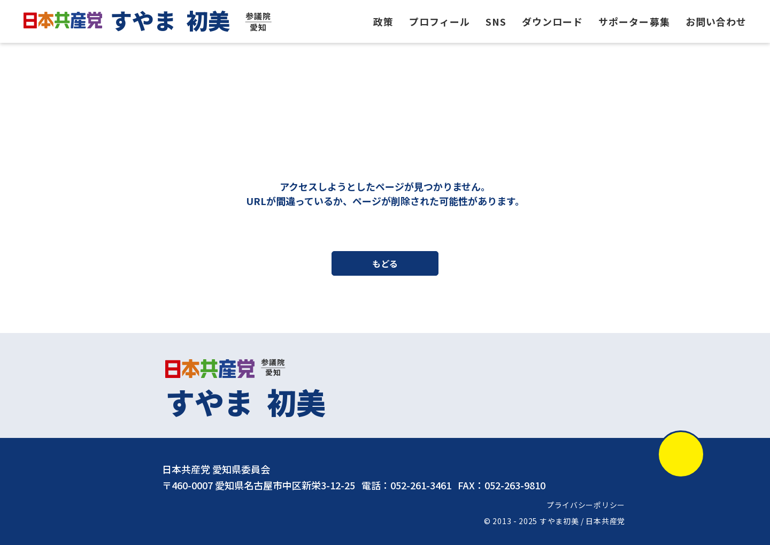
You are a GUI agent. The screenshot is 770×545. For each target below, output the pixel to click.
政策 (383, 21)
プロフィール (439, 21)
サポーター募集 (634, 21)
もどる (385, 264)
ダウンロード (552, 21)
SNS (496, 21)
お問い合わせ (716, 21)
